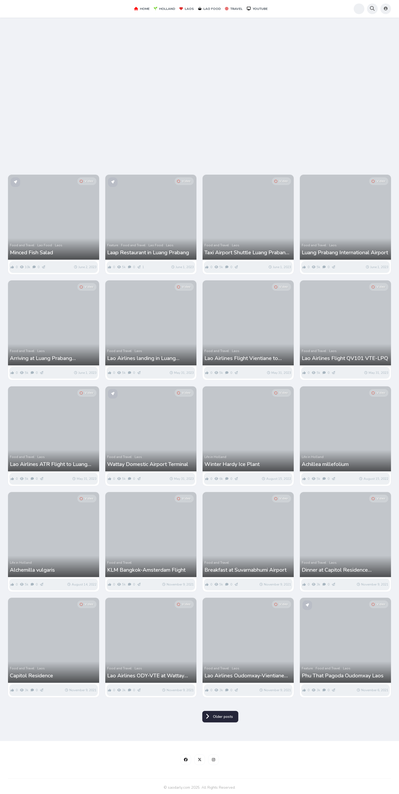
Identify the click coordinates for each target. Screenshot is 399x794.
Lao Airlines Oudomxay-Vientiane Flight (244, 676)
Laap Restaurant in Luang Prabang (148, 252)
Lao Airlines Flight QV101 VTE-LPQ (345, 358)
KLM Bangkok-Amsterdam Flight (146, 570)
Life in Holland (215, 457)
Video (86, 181)
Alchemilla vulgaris (32, 570)
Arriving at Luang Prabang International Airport (41, 358)
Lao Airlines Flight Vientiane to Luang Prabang (241, 358)
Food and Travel (22, 245)
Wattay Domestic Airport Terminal (147, 464)
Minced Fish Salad (31, 252)
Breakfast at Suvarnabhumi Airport (245, 570)
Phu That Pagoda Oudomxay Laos (343, 676)
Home (142, 9)
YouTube (257, 9)
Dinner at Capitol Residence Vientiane (335, 570)
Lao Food (209, 9)
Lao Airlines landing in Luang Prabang (141, 358)
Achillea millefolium (325, 464)
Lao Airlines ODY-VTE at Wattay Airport (145, 676)
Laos (186, 9)
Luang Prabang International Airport (345, 252)
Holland (164, 9)
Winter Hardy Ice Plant (232, 464)
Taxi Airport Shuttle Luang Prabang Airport (246, 252)
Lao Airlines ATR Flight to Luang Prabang (48, 464)
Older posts (223, 716)
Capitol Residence (31, 676)
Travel (234, 9)
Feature (112, 245)
